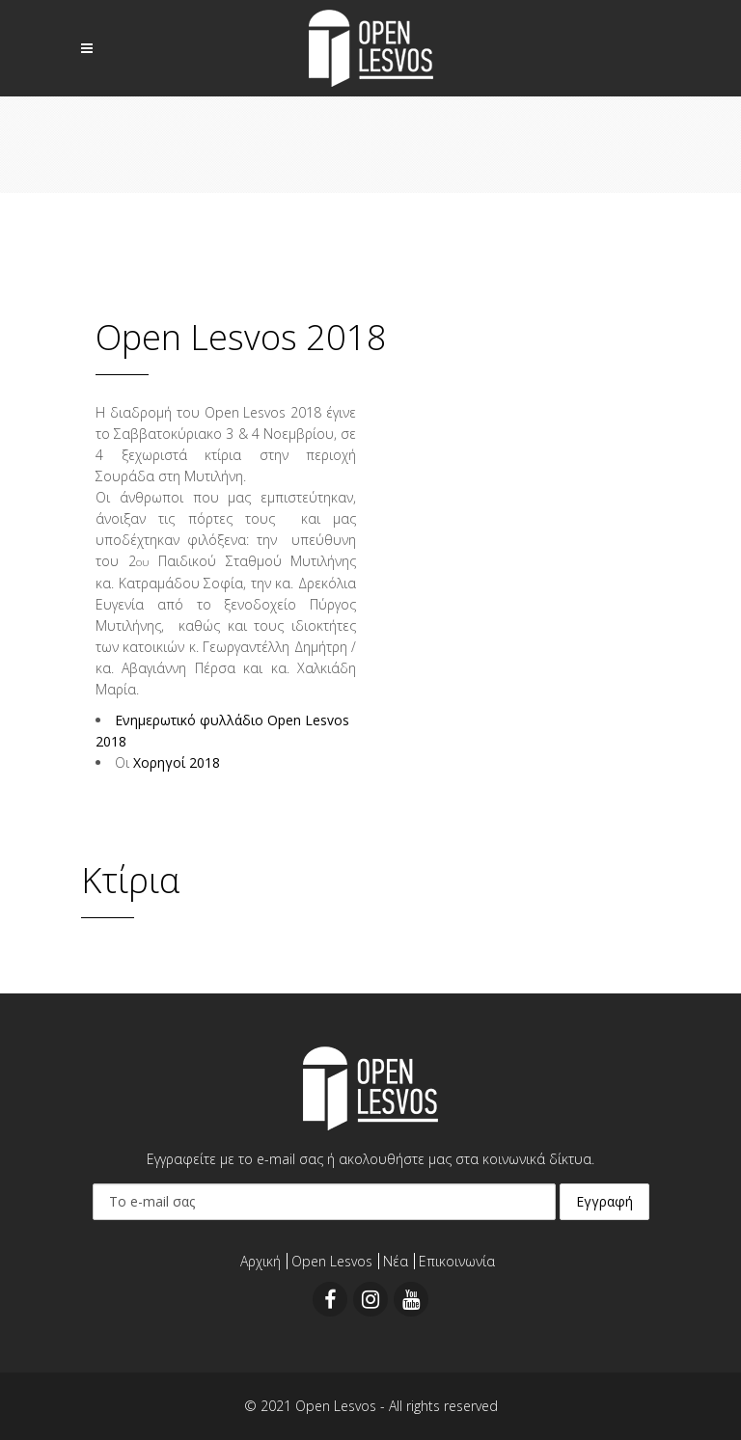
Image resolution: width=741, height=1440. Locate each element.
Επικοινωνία (457, 1261)
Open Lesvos (331, 1261)
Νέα (395, 1261)
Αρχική (260, 1261)
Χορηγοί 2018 (176, 762)
